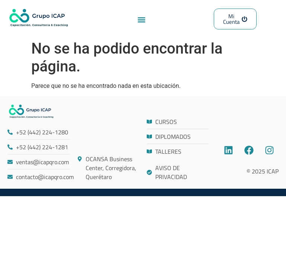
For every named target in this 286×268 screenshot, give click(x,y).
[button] (142, 19)
